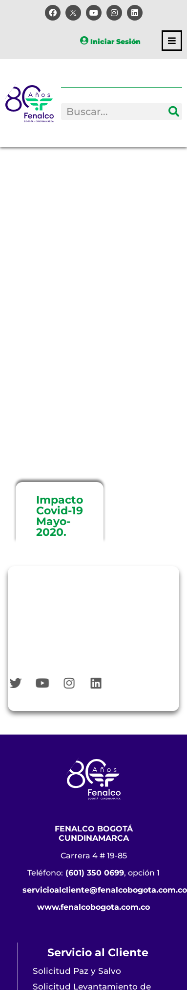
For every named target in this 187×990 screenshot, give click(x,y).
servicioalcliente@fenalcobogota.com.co (104, 890)
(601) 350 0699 (94, 872)
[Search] (174, 111)
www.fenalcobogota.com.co (93, 907)
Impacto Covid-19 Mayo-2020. (59, 516)
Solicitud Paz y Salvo (77, 971)
